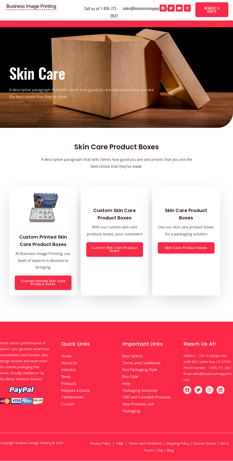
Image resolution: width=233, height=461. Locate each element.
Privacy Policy (100, 443)
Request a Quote (75, 390)
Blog (171, 450)
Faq (160, 450)
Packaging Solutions (140, 390)
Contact (68, 404)
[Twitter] (198, 390)
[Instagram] (209, 390)
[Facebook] (187, 390)
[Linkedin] (220, 390)
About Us (69, 363)
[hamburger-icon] (220, 24)
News (66, 376)
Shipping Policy (177, 443)
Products (69, 383)
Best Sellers (132, 356)
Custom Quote (204, 443)
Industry (68, 369)
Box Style (130, 376)
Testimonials (72, 397)
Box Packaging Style (139, 369)
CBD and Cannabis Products (146, 397)
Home (66, 356)
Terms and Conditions (141, 363)
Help (126, 383)
